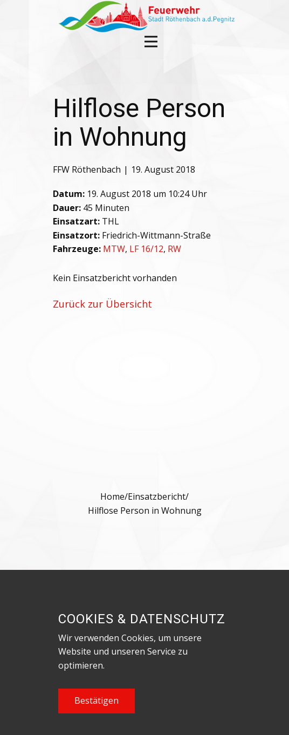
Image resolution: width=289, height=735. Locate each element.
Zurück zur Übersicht (102, 303)
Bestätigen (96, 700)
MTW (114, 249)
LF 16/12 (146, 249)
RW (174, 249)
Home (112, 496)
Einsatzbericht (156, 496)
